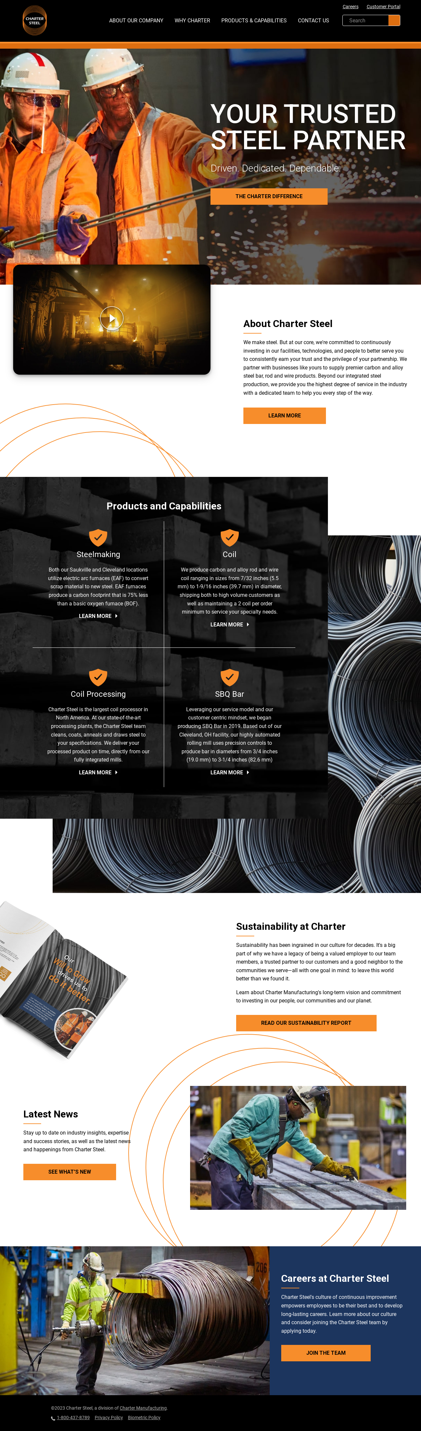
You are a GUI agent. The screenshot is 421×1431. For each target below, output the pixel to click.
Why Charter (192, 20)
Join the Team (326, 1353)
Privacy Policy (109, 1417)
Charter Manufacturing (143, 1408)
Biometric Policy (144, 1417)
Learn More (284, 415)
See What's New (69, 1172)
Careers (351, 6)
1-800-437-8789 (70, 1417)
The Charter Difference (269, 196)
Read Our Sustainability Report (306, 1023)
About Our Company (136, 20)
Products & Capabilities (254, 20)
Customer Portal (383, 6)
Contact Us (313, 20)
